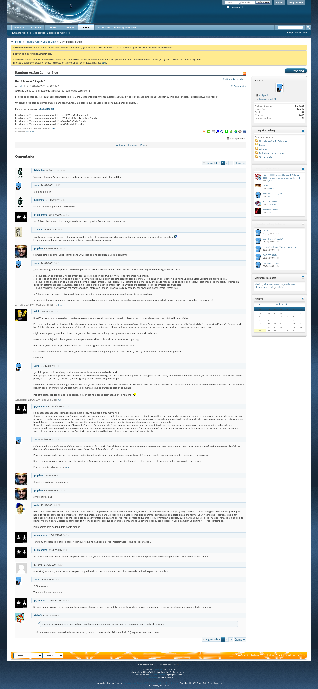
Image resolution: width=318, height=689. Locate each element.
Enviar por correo (236, 138)
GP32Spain (103, 27)
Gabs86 (38, 615)
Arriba (301, 655)
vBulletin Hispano (157, 674)
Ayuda (279, 2)
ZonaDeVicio (242, 655)
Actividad (19, 27)
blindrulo (268, 284)
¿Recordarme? (235, 7)
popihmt (39, 248)
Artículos (36, 27)
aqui (67, 467)
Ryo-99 (270, 180)
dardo (269, 212)
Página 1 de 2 (213, 162)
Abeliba (258, 284)
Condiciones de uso (286, 655)
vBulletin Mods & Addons (167, 683)
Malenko (39, 170)
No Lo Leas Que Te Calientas (273, 141)
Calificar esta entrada (233, 79)
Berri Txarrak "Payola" (273, 193)
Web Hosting (267, 655)
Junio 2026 (281, 304)
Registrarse (296, 2)
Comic (262, 145)
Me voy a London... (271, 209)
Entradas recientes (21, 33)
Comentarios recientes (267, 168)
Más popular (39, 33)
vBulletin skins (151, 677)
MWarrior (278, 284)
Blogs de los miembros (58, 33)
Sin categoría (31, 131)
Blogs (86, 27)
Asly (36, 505)
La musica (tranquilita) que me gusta (279, 247)
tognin (271, 287)
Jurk (53, 128)
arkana (38, 229)
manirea (270, 188)
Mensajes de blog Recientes (270, 224)
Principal (132, 144)
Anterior (120, 144)
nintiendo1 (289, 284)
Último (240, 163)
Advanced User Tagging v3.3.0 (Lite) (139, 683)
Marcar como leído (266, 99)
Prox (142, 144)
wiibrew (263, 149)
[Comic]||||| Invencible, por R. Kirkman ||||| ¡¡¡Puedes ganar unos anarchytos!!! (282, 176)
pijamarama (40, 214)
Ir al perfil (262, 95)
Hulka (265, 185)
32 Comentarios (238, 86)
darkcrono (271, 204)
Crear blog (296, 71)
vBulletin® (158, 669)
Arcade (70, 27)
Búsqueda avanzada (297, 32)
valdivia (279, 287)
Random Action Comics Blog (41, 41)
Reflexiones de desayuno (271, 153)
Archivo (255, 655)
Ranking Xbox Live (125, 27)
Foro (53, 27)
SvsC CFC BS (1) (270, 201)
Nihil (36, 311)
